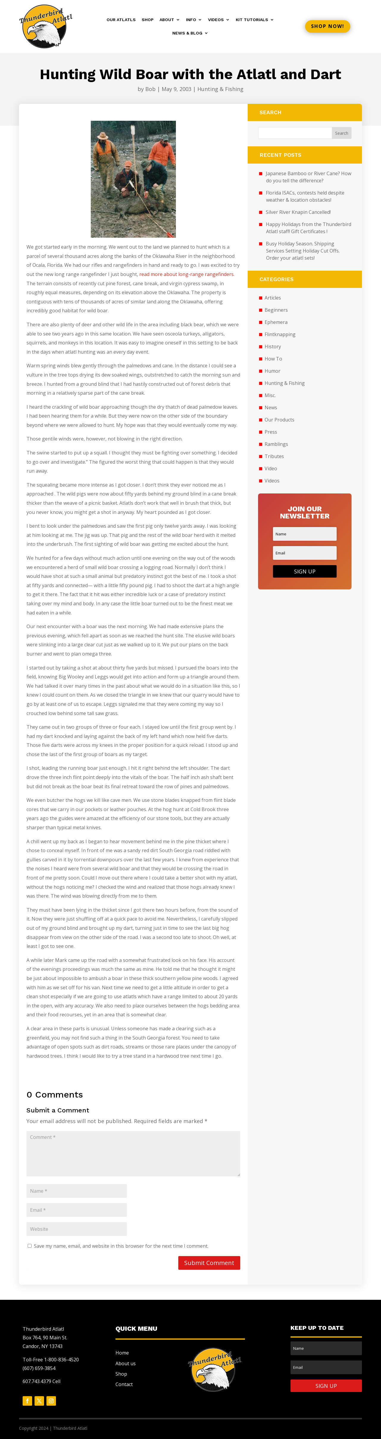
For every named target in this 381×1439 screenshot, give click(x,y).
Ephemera (276, 322)
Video (271, 468)
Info (191, 20)
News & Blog (187, 33)
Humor (272, 371)
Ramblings (276, 444)
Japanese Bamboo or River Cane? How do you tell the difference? (308, 177)
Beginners (276, 310)
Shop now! (327, 26)
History (273, 346)
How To (273, 358)
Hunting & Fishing (220, 89)
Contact (124, 1384)
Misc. (270, 395)
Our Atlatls (121, 20)
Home (122, 1352)
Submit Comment (209, 1263)
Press (271, 432)
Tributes (274, 456)
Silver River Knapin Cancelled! (298, 212)
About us (125, 1363)
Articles (273, 297)
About (167, 20)
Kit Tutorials (252, 20)
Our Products (279, 419)
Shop (148, 20)
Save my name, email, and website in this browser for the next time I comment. (121, 1246)
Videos (216, 20)
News (271, 407)
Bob (150, 89)
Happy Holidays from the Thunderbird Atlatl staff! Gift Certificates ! (308, 228)
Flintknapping (280, 334)
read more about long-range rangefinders (186, 274)
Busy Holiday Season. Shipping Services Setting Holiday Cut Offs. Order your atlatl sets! (303, 250)
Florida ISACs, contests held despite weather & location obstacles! (305, 196)
